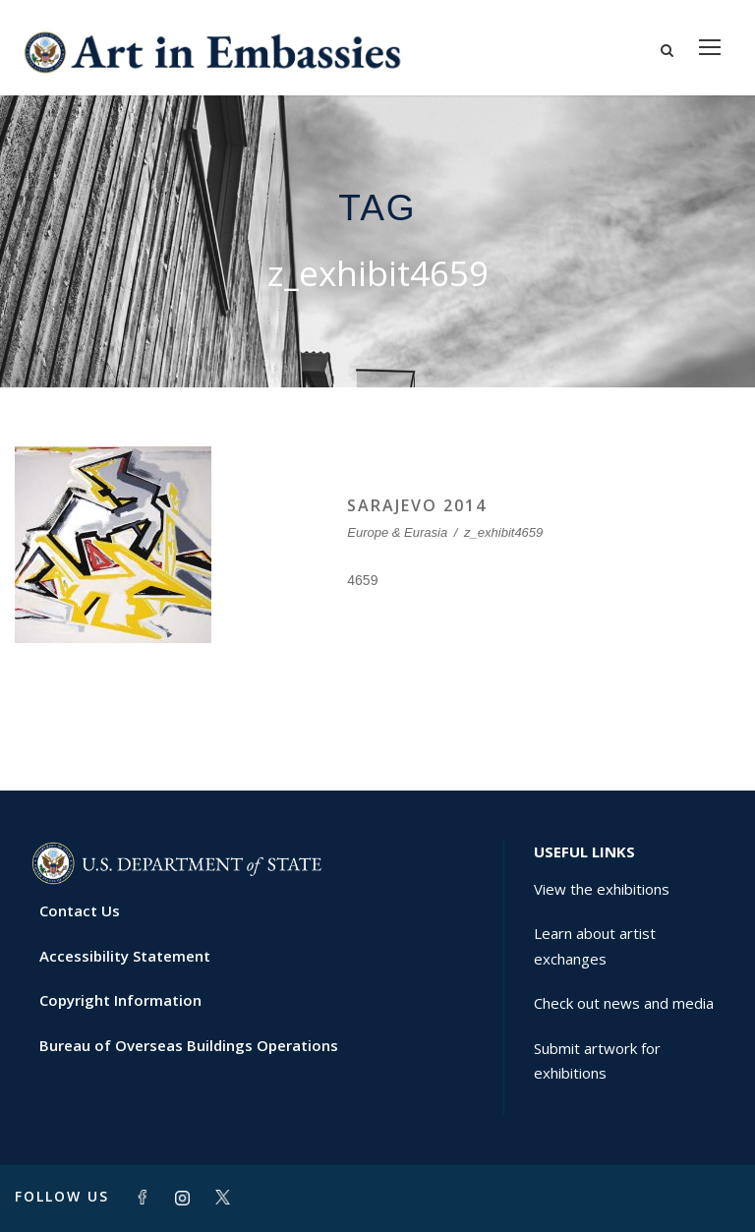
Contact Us (79, 910)
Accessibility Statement (124, 956)
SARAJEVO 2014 (417, 505)
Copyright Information (120, 1000)
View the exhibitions (601, 889)
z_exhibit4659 (503, 532)
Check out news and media (624, 1003)
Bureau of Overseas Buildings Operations (188, 1045)
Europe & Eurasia (397, 532)
